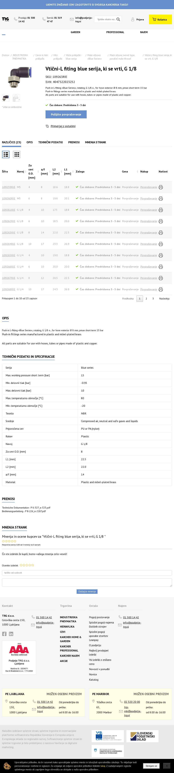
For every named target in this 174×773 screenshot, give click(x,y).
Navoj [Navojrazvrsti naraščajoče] (20, 171)
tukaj (103, 765)
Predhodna (128, 298)
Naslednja (164, 298)
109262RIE (8, 221)
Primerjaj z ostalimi (63, 126)
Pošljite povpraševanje (66, 114)
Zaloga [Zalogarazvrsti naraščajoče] (80, 171)
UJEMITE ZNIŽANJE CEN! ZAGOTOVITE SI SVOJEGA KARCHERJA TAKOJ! (87, 4)
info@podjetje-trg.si (45, 624)
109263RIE (8, 232)
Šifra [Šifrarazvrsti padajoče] (5, 171)
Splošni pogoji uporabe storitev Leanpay (98, 636)
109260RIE (8, 198)
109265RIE (8, 255)
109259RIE (8, 187)
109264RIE (8, 244)
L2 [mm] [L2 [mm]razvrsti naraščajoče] (56, 171)
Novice (93, 674)
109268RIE (8, 289)
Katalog (93, 679)
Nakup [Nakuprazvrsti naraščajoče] (144, 171)
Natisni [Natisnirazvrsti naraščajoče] (163, 171)
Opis (30, 142)
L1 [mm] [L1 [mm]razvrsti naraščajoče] (67, 171)
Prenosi (74, 142)
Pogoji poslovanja (99, 617)
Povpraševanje (148, 187)
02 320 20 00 (132, 701)
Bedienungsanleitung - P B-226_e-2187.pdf (24, 511)
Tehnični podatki (50, 142)
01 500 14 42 (44, 617)
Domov (5, 55)
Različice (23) (11, 142)
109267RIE (8, 278)
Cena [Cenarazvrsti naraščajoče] (125, 171)
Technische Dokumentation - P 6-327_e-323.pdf (26, 507)
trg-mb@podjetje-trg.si (132, 711)
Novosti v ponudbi (99, 669)
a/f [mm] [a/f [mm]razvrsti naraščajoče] (44, 171)
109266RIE (8, 266)
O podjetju (95, 645)
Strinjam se (151, 765)
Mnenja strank (95, 142)
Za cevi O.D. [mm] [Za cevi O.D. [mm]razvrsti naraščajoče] (31, 171)
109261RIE (8, 209)
